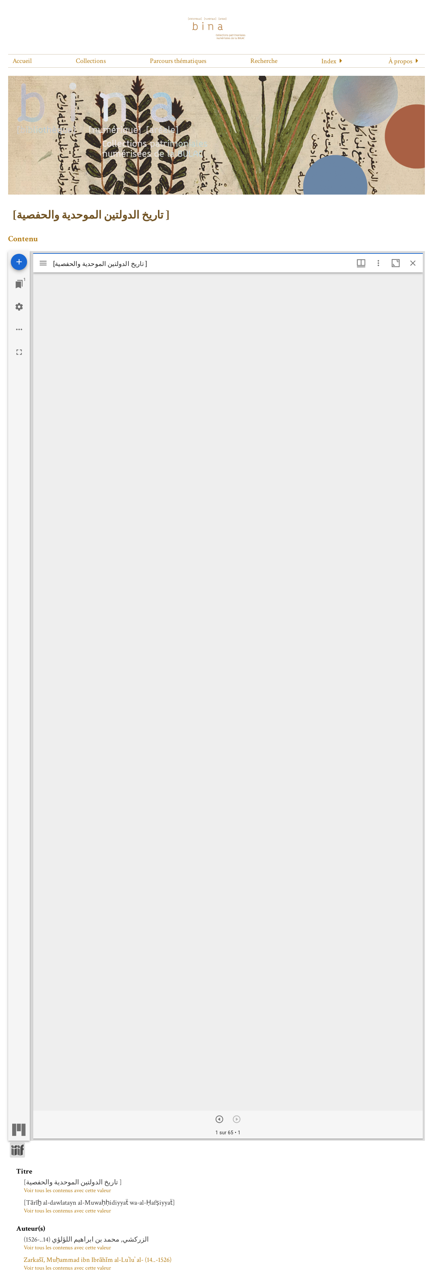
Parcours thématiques (178, 61)
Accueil (22, 61)
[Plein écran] (19, 352)
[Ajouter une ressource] (19, 262)
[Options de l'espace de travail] (19, 329)
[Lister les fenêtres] (19, 284)
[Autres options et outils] (378, 263)
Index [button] (328, 61)
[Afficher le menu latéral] (43, 263)
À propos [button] (400, 61)
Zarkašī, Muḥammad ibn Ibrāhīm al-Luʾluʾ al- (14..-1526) (98, 1259)
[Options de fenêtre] (361, 263)
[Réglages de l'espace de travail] (19, 306)
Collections (91, 61)
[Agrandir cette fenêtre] (395, 263)
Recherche (263, 61)
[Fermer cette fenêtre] (412, 263)
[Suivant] (219, 1119)
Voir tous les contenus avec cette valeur (67, 1190)
